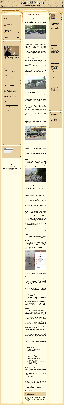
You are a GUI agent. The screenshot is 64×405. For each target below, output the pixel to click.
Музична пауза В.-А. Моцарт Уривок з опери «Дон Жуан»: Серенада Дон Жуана (10, 77)
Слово (12, 18)
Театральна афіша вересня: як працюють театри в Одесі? (11, 115)
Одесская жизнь (12, 19)
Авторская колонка (12, 30)
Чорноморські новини (12, 23)
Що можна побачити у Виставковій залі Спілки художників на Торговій (11, 63)
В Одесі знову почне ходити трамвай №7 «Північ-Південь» (55, 106)
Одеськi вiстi (12, 25)
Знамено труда (12, 32)
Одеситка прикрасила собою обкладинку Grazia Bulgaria (11, 101)
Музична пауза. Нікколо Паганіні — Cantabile (11, 67)
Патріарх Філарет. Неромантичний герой (55, 84)
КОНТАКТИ (5, 159)
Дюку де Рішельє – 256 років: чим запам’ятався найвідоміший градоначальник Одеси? (11, 106)
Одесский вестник (12, 29)
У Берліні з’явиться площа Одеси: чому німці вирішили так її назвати (11, 140)
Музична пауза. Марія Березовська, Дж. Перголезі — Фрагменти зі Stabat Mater (11, 58)
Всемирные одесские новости (12, 28)
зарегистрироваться (34, 399)
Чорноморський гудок (12, 24)
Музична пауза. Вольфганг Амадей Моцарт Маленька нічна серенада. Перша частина (10, 72)
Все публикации (12, 37)
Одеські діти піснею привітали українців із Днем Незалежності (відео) (11, 135)
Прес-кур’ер (12, 31)
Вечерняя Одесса (12, 20)
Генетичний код (6, 110)
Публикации (12, 35)
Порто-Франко (12, 22)
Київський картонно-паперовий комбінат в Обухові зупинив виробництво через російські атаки (55, 46)
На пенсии (12, 26)
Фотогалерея (12, 36)
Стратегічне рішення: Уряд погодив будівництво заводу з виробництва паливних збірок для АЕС (54, 94)
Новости (12, 33)
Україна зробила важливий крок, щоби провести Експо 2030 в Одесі (11, 119)
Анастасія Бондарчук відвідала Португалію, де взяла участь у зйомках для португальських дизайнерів (11, 125)
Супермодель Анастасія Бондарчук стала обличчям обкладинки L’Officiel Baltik (10, 96)
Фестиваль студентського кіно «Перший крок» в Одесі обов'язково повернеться (11, 130)
